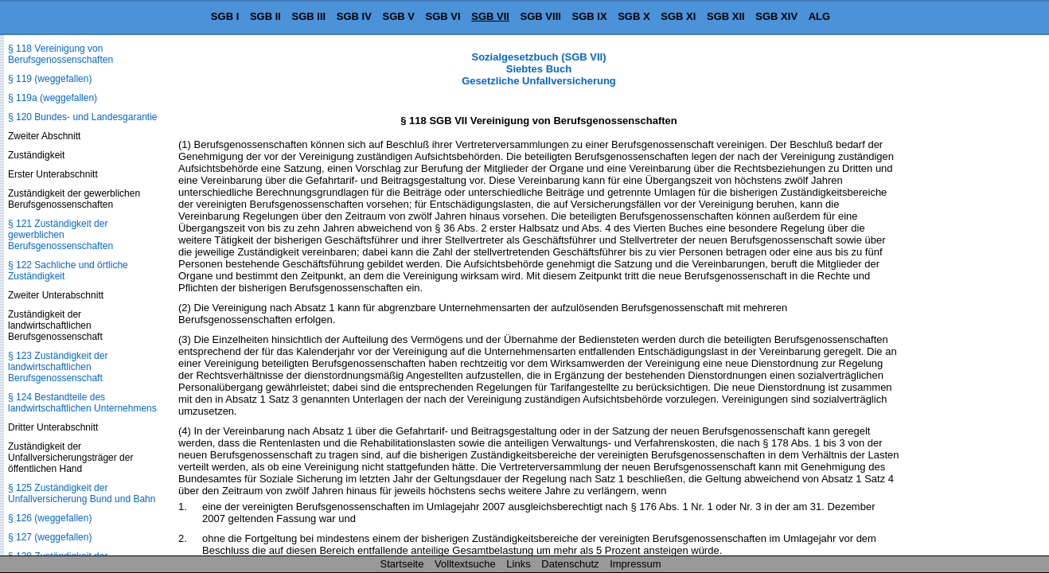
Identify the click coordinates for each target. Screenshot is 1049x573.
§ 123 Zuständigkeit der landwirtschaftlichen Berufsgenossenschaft (57, 367)
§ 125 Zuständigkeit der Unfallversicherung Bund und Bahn (81, 493)
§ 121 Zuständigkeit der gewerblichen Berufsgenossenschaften (60, 234)
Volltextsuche (465, 564)
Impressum (635, 564)
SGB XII (726, 16)
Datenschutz (570, 564)
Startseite (402, 564)
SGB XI (678, 16)
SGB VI (443, 16)
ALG (819, 16)
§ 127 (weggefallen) (50, 537)
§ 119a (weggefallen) (52, 97)
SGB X (633, 16)
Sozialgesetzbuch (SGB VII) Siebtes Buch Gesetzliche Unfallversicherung (539, 69)
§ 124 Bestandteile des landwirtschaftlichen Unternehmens (82, 403)
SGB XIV (776, 16)
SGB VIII (541, 16)
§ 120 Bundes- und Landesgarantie (82, 117)
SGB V (398, 16)
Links (518, 564)
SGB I (225, 16)
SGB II (265, 16)
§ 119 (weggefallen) (50, 78)
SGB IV (354, 16)
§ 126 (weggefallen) (50, 518)
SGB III (309, 16)
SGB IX (589, 16)
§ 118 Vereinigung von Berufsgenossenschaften (60, 54)
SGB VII (490, 16)
